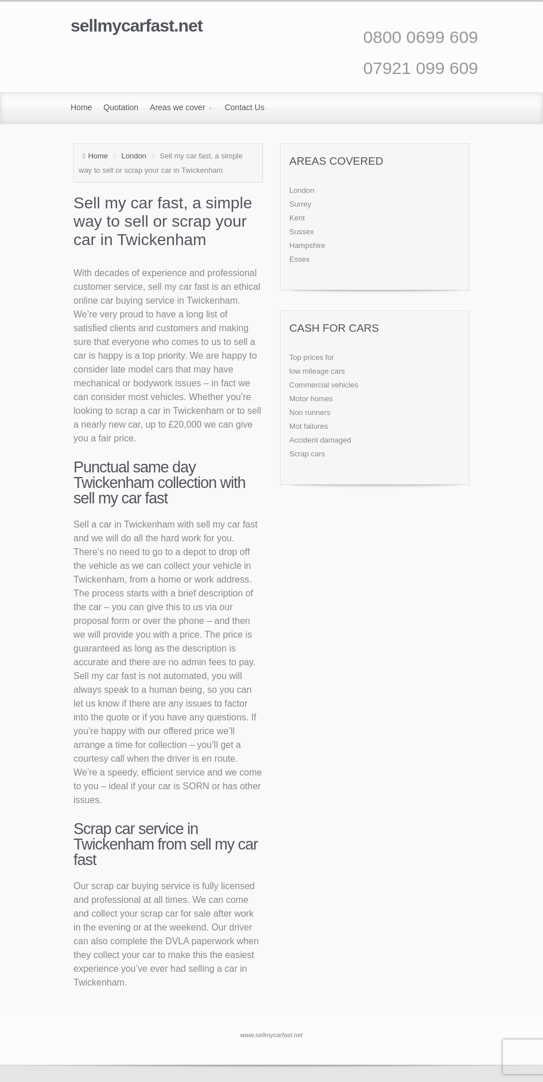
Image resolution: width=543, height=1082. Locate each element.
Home (98, 156)
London (133, 156)
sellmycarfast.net (137, 25)
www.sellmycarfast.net (272, 1034)
